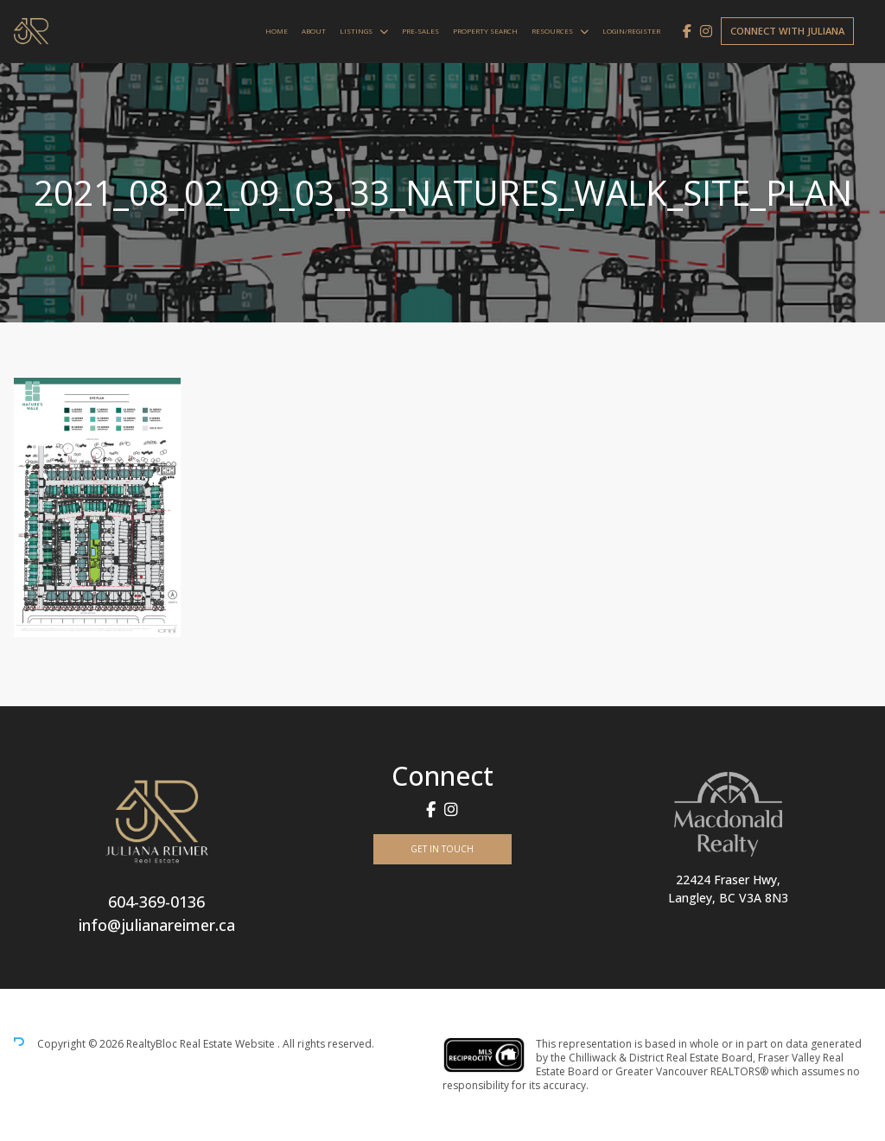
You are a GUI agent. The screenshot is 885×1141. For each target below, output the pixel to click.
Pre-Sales (420, 30)
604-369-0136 (156, 901)
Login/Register (631, 30)
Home (276, 30)
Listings (356, 30)
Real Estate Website (228, 1043)
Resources (552, 30)
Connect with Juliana (787, 30)
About (314, 30)
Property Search (485, 30)
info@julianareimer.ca (157, 925)
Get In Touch (442, 849)
